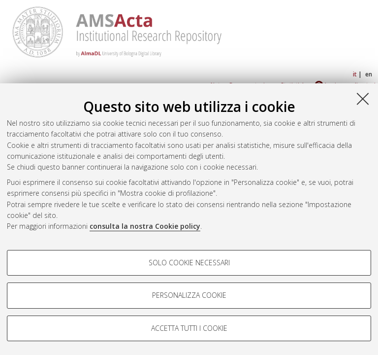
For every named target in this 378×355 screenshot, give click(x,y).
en (368, 74)
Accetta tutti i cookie (189, 328)
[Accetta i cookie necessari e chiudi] (363, 98)
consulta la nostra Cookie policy (145, 226)
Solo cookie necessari (189, 262)
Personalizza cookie (189, 295)
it (355, 74)
